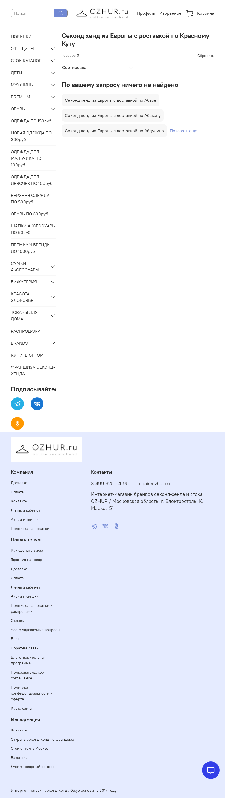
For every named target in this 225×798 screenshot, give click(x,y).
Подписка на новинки (30, 528)
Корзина (200, 13)
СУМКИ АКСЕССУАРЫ (25, 266)
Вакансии (19, 757)
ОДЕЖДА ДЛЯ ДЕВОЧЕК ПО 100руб (31, 180)
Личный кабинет (25, 510)
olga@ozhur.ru (154, 484)
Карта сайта (21, 708)
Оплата (17, 492)
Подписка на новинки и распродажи (31, 608)
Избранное (170, 13)
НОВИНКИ (21, 36)
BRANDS (19, 343)
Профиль (146, 13)
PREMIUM (20, 97)
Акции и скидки (25, 519)
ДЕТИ (16, 73)
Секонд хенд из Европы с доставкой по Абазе (110, 100)
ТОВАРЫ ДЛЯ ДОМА (24, 316)
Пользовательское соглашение (27, 675)
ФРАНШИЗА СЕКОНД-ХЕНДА (33, 370)
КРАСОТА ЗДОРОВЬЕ (22, 297)
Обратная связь (24, 648)
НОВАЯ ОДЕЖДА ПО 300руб (31, 136)
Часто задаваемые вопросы (35, 629)
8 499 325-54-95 (110, 484)
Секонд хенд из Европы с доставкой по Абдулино (114, 130)
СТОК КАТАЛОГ (26, 60)
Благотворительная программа (28, 660)
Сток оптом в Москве (29, 748)
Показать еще (183, 130)
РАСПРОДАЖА (25, 331)
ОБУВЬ (18, 109)
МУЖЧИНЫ (22, 85)
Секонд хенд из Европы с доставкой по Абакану (113, 115)
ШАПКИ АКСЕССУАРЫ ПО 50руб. (33, 229)
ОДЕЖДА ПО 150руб (31, 121)
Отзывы (18, 620)
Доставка (19, 482)
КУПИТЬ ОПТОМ (27, 355)
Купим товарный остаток (33, 766)
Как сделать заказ (27, 550)
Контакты (19, 501)
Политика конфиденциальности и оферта (31, 693)
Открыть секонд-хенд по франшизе (42, 739)
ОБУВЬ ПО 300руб (29, 214)
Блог (15, 638)
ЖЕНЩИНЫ (22, 48)
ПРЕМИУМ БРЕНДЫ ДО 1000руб (31, 248)
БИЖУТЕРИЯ (24, 281)
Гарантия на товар (26, 559)
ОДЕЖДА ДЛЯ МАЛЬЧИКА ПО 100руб (26, 158)
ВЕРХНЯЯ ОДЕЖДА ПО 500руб (30, 199)
